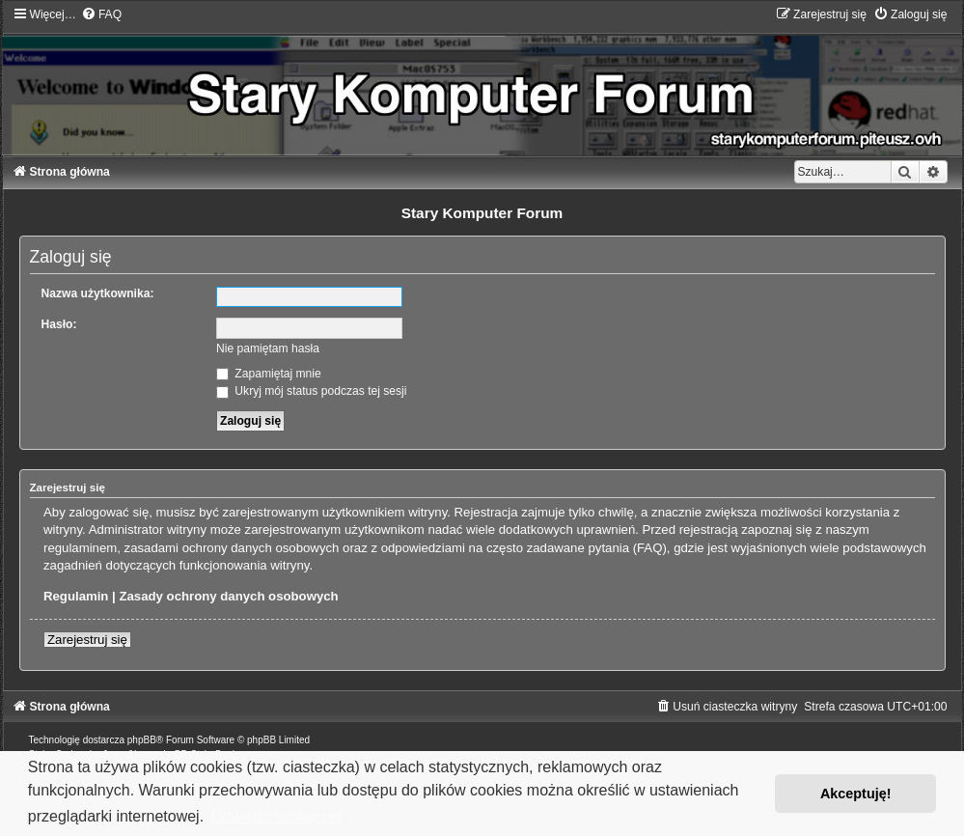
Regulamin (75, 596)
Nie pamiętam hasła (267, 348)
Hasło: (59, 324)
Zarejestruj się (87, 639)
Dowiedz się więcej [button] (276, 816)
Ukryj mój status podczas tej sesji (311, 391)
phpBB (141, 740)
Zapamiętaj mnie (268, 373)
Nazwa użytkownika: (97, 293)
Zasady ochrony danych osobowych (228, 596)
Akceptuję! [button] (856, 793)
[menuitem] (101, 14)
